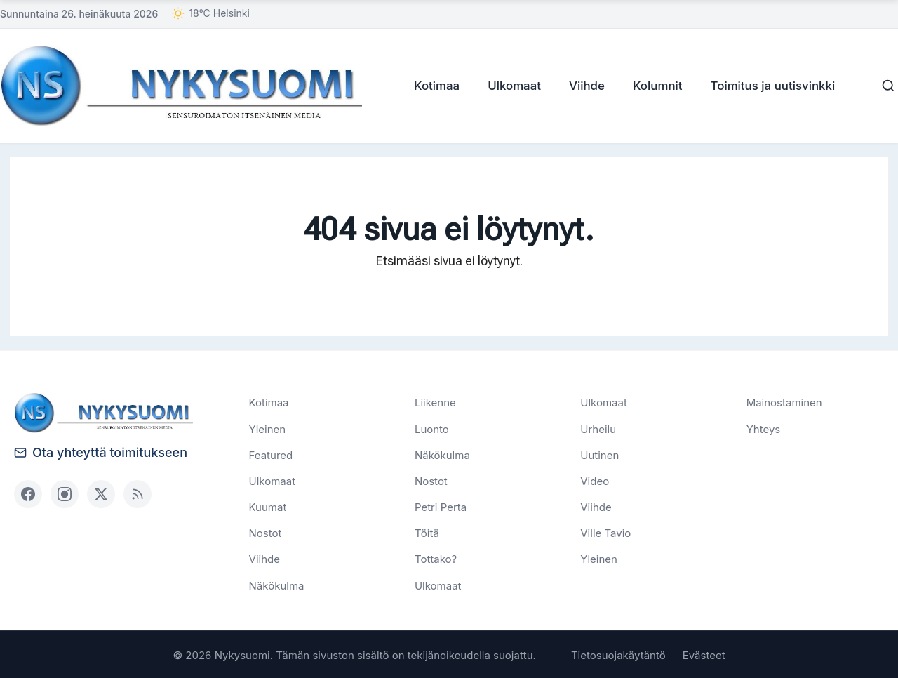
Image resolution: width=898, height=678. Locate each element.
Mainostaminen (784, 401)
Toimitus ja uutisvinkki (768, 85)
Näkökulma (276, 584)
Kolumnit (653, 85)
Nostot (265, 532)
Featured (271, 453)
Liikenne (435, 401)
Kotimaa (432, 85)
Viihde (583, 85)
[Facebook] (28, 493)
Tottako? (436, 558)
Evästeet (704, 653)
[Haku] (884, 86)
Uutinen (599, 453)
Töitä (427, 532)
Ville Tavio (605, 532)
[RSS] (137, 493)
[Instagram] (65, 493)
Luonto (432, 427)
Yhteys (763, 427)
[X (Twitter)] (101, 493)
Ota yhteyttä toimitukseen (100, 451)
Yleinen (267, 427)
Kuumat (268, 506)
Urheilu (598, 427)
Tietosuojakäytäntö (618, 653)
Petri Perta (441, 506)
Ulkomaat (510, 85)
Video (594, 480)
